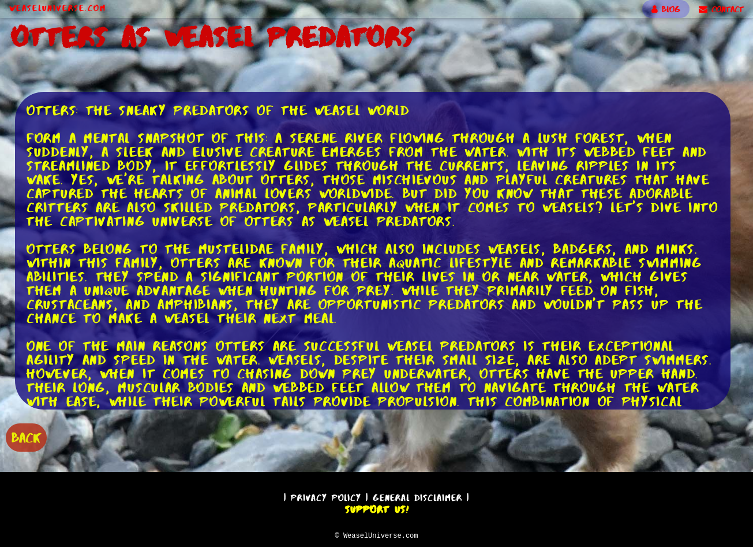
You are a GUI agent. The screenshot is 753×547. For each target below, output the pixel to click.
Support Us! (377, 507)
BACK (26, 436)
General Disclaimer (417, 495)
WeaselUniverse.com (57, 8)
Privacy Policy (326, 495)
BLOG (665, 9)
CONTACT (721, 9)
